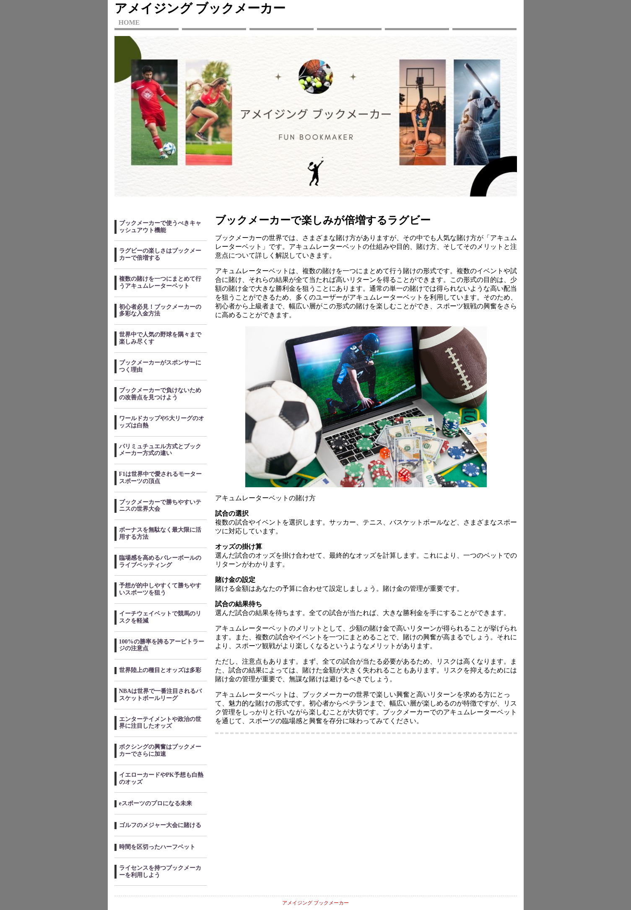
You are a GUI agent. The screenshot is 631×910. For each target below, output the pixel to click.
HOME (129, 22)
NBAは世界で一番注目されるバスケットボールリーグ (160, 694)
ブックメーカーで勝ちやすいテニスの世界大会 (160, 505)
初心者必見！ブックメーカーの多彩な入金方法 (160, 310)
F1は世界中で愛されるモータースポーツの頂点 (160, 477)
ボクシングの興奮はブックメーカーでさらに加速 (160, 750)
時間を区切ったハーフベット (157, 847)
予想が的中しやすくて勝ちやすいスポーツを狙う (160, 589)
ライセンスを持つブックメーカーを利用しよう (160, 871)
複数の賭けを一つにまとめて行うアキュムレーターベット (160, 282)
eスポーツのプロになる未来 (155, 803)
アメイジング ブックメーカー (200, 8)
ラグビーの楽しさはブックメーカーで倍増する (160, 254)
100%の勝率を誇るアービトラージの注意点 (161, 645)
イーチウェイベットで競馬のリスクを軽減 (160, 617)
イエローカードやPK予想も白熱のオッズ (161, 778)
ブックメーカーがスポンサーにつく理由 (160, 366)
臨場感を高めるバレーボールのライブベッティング (160, 561)
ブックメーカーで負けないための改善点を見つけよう (160, 394)
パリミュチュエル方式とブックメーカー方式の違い (160, 450)
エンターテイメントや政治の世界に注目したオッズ (160, 722)
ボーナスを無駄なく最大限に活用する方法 (160, 533)
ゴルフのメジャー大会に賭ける (160, 825)
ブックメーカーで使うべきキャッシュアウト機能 (160, 226)
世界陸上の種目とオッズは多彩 (160, 670)
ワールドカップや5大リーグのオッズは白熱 (161, 422)
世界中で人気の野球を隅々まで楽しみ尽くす (160, 338)
